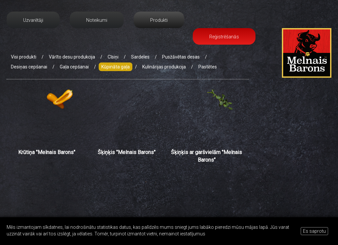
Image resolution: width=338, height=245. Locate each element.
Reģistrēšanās (224, 36)
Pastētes (207, 66)
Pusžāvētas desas (181, 57)
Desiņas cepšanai (29, 66)
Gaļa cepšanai (74, 66)
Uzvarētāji (33, 20)
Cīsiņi (113, 57)
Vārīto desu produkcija (72, 57)
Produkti (159, 20)
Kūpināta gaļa (115, 66)
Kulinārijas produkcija (164, 66)
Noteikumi (96, 20)
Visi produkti (23, 57)
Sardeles (140, 57)
